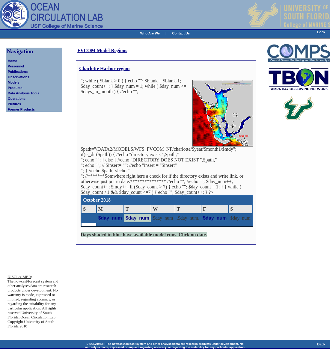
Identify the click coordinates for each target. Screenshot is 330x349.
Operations (16, 98)
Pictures (14, 104)
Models (13, 82)
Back (321, 32)
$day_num (110, 217)
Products (15, 88)
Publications (18, 71)
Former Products (21, 109)
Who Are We (150, 33)
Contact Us (181, 33)
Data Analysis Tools (23, 93)
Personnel (16, 66)
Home (12, 61)
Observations (18, 77)
